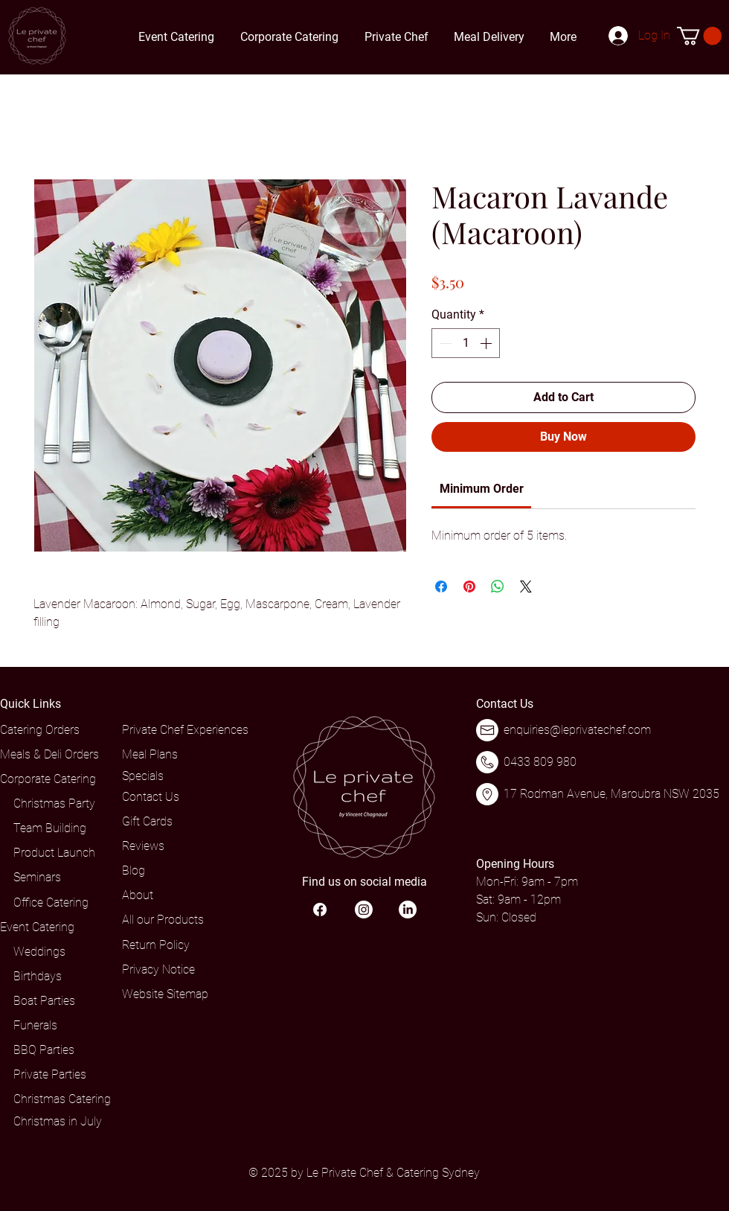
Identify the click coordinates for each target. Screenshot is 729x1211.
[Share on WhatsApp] (498, 586)
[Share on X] (526, 586)
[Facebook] (320, 909)
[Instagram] (364, 909)
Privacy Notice (158, 969)
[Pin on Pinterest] (469, 586)
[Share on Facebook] (441, 586)
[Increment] (487, 343)
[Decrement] (444, 343)
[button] (699, 36)
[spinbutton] (466, 343)
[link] (482, 489)
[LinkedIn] (408, 909)
